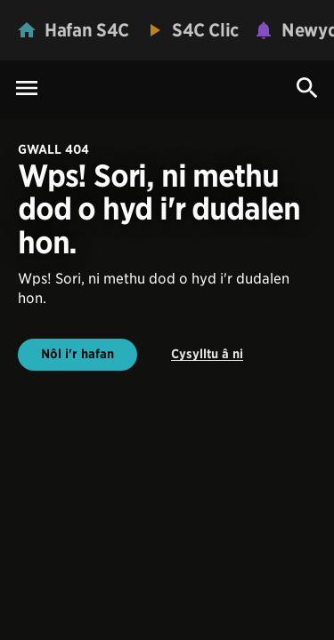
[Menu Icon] (26, 89)
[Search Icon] (307, 88)
